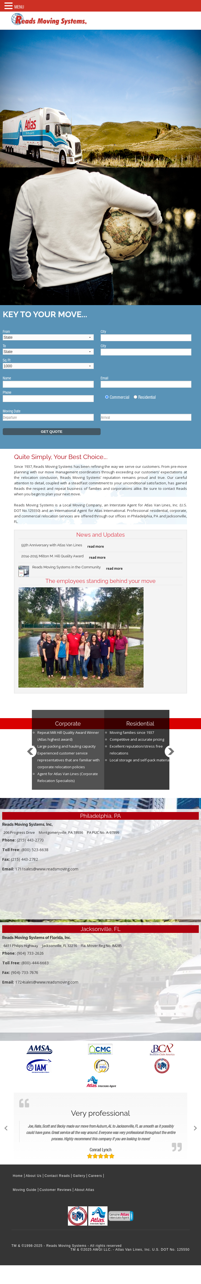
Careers (95, 1176)
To (4, 346)
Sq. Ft (6, 360)
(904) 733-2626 (30, 953)
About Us (34, 1176)
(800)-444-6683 (35, 962)
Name (7, 378)
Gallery (79, 1176)
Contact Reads (57, 1176)
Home (18, 1176)
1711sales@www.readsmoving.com (46, 869)
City (103, 331)
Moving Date (11, 411)
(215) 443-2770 (30, 840)
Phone (7, 392)
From (6, 331)
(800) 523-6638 (34, 849)
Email (104, 378)
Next (171, 756)
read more (95, 546)
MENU (19, 7)
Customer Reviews (56, 1190)
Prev (30, 756)
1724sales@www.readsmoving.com (46, 982)
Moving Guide (25, 1190)
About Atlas (84, 1190)
